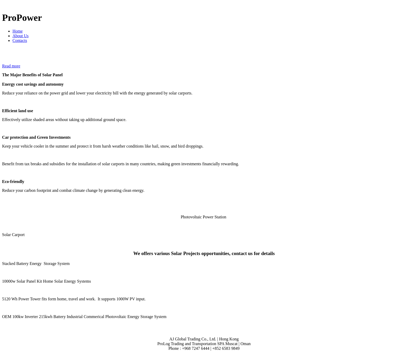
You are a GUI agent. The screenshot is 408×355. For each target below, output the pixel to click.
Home (17, 31)
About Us (20, 36)
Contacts (19, 40)
